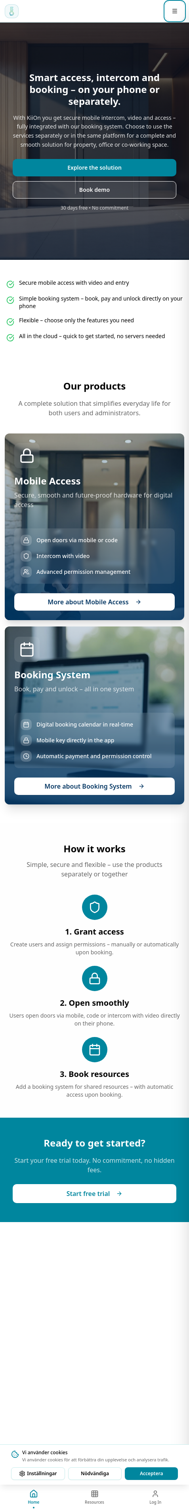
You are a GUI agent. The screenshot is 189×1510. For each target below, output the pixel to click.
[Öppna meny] (174, 11)
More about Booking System (94, 786)
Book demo (94, 189)
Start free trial (95, 1193)
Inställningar (38, 1473)
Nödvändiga (95, 1473)
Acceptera (151, 1473)
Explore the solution (94, 167)
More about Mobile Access (94, 602)
